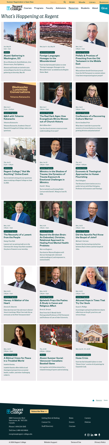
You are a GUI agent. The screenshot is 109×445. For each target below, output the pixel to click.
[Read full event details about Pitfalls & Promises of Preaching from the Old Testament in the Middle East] (90, 59)
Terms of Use (76, 442)
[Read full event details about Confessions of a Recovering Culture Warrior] (90, 117)
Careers (88, 418)
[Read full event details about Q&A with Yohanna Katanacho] (18, 117)
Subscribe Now (37, 411)
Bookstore (104, 2)
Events (71, 422)
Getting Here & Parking (51, 418)
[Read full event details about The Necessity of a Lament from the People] (18, 236)
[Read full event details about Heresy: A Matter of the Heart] (18, 301)
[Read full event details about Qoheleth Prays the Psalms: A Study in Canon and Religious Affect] (54, 303)
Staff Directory (47, 426)
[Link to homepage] (13, 8)
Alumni (6, 52)
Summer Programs (82, 52)
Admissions (61, 8)
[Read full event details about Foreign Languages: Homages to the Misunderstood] (54, 58)
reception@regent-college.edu (20, 434)
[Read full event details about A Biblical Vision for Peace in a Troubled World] (18, 359)
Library (92, 2)
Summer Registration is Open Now (20, 2)
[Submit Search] (65, 2)
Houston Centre (81, 168)
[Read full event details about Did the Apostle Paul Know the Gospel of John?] (90, 236)
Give (104, 8)
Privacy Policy (100, 442)
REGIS (72, 2)
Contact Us (46, 422)
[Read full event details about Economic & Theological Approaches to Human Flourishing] (90, 174)
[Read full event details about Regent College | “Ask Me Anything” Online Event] (18, 172)
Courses (28, 8)
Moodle (82, 2)
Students (85, 8)
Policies (88, 422)
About (95, 8)
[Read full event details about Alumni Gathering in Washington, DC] (18, 57)
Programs (38, 8)
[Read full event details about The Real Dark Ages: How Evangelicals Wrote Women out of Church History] (54, 119)
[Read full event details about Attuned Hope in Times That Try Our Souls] (90, 301)
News (71, 418)
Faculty (49, 8)
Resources (73, 8)
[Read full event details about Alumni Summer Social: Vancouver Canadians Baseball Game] (54, 361)
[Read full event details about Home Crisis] (90, 358)
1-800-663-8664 (22, 430)
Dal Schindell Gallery (47, 52)
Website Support (50, 442)
